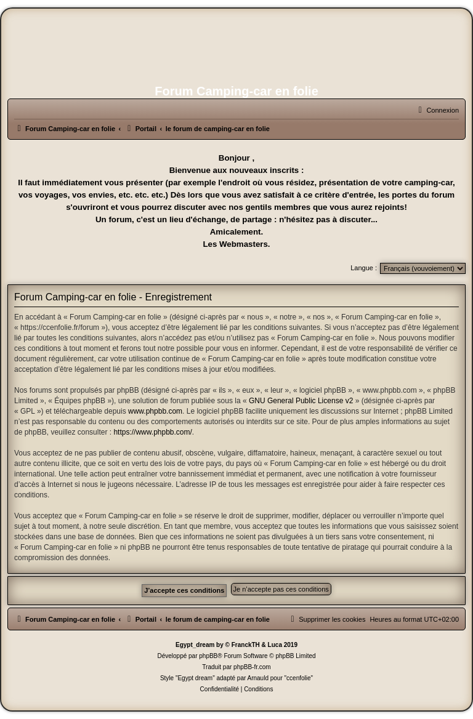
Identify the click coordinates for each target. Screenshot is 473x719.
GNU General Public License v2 (301, 400)
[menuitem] (437, 110)
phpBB (208, 656)
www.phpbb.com (155, 411)
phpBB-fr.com (252, 667)
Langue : (363, 267)
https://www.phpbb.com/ (152, 432)
